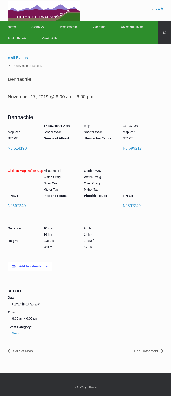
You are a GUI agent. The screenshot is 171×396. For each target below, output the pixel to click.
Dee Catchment (146, 351)
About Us (37, 26)
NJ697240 (17, 206)
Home (12, 26)
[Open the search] (164, 32)
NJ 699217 (132, 148)
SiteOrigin (82, 387)
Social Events (17, 38)
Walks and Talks (131, 26)
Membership (68, 26)
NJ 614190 (17, 148)
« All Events (18, 58)
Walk (15, 333)
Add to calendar (31, 266)
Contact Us (50, 38)
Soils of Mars (23, 351)
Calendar (98, 26)
